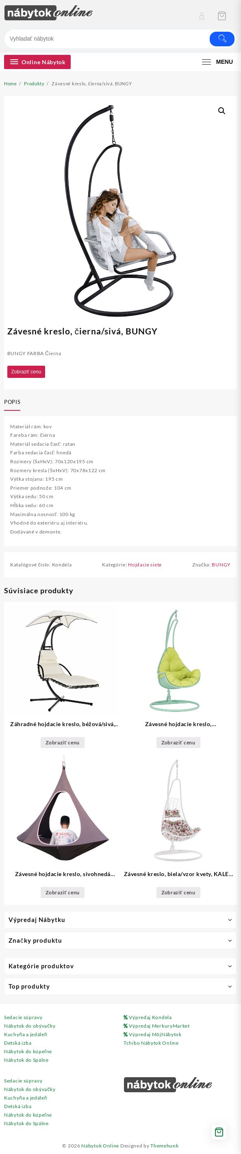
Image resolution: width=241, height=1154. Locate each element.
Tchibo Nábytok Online (151, 1043)
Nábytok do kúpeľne (28, 1051)
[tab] (14, 402)
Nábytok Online (100, 1146)
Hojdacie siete (145, 565)
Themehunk (164, 1146)
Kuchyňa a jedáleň (25, 1034)
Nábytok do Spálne (26, 1060)
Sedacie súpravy (23, 1017)
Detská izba (18, 1043)
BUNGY (221, 565)
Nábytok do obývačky (29, 1026)
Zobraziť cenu (26, 372)
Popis (12, 402)
